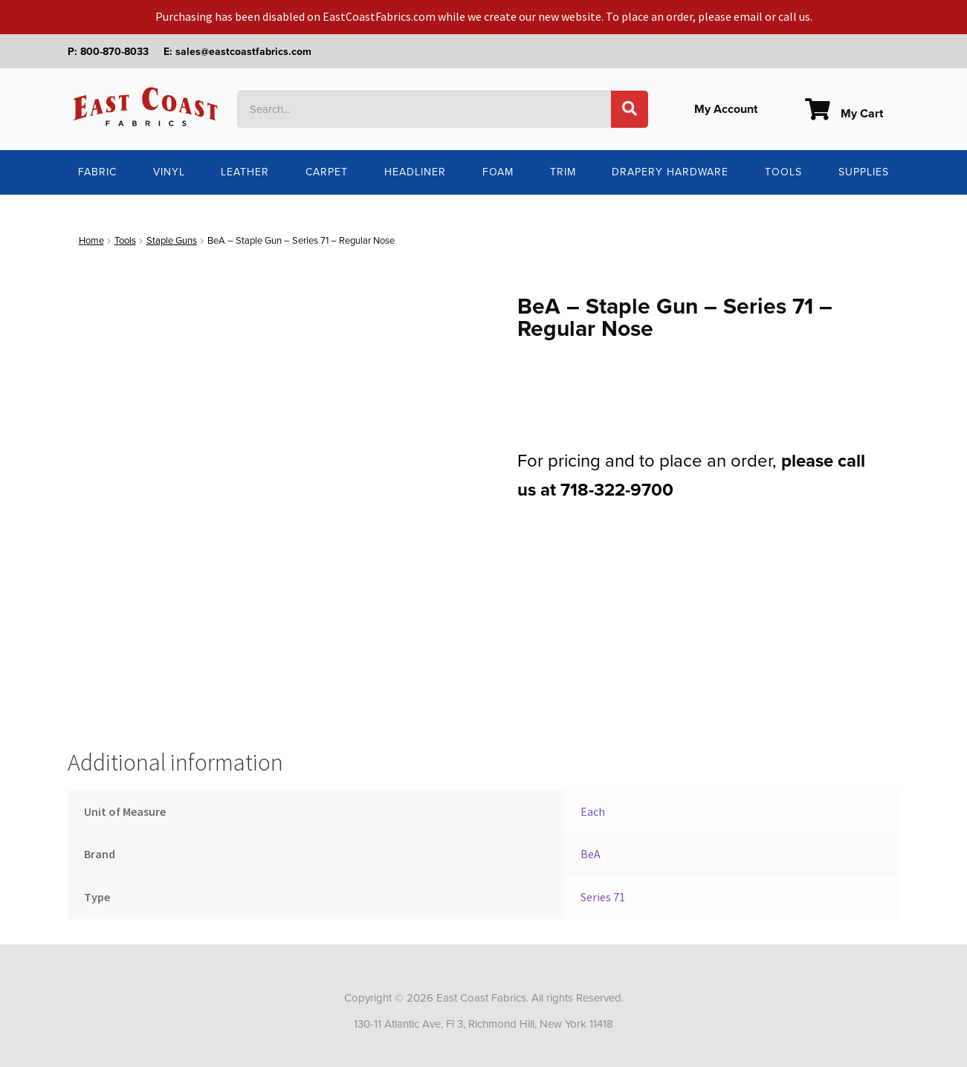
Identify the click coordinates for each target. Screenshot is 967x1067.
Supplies (863, 172)
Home (91, 241)
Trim (563, 172)
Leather (245, 172)
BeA (590, 853)
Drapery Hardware (670, 172)
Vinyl (169, 172)
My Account (725, 109)
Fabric (97, 172)
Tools (783, 172)
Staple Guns (171, 241)
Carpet (326, 172)
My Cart (844, 113)
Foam (498, 172)
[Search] (629, 109)
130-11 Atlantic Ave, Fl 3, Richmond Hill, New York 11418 (483, 1024)
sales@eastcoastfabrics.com (243, 51)
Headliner (415, 172)
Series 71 (602, 896)
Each (592, 811)
